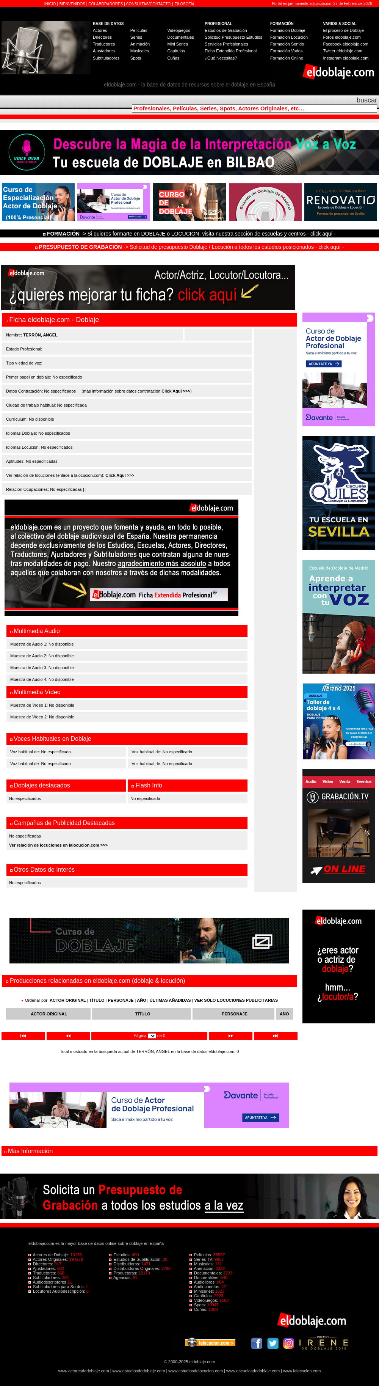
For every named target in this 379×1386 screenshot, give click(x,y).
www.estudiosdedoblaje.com (139, 1371)
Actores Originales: (48, 1259)
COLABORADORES (105, 4)
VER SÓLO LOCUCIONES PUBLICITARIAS (236, 1000)
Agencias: (121, 1277)
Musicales (139, 51)
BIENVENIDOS (73, 4)
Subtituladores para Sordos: (57, 1286)
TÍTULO (97, 1000)
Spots (135, 58)
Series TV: (202, 1259)
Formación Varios (286, 51)
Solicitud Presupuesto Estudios (233, 37)
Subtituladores (106, 58)
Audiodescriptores (47, 1282)
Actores (100, 30)
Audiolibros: (203, 1282)
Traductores (104, 44)
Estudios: (120, 1254)
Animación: (203, 1268)
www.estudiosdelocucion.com (195, 1371)
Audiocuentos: (205, 1286)
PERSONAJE (121, 1000)
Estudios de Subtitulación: (136, 1259)
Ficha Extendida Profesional (231, 51)
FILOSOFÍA (184, 4)
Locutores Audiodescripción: (57, 1291)
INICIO (50, 4)
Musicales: (202, 1264)
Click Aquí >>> (175, 391)
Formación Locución (289, 37)
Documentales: (206, 1273)
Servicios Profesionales (226, 44)
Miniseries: (202, 1291)
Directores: (41, 1264)
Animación (140, 44)
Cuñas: (199, 1309)
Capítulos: (202, 1295)
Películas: (201, 1254)
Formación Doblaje (287, 30)
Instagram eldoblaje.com (346, 58)
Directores (102, 37)
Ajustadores (104, 51)
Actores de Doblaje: (49, 1254)
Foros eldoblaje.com (342, 37)
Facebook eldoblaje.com (345, 44)
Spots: (198, 1305)
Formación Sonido (287, 44)
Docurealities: (205, 1277)
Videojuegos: (204, 1300)
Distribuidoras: (125, 1264)
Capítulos (176, 51)
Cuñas (173, 58)
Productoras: (124, 1273)
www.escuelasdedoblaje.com (253, 1371)
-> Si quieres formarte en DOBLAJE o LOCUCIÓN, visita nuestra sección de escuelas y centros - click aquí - (190, 234)
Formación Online (286, 58)
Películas (138, 30)
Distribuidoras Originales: (135, 1268)
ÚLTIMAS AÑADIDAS (170, 1000)
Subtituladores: (45, 1277)
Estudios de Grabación (226, 30)
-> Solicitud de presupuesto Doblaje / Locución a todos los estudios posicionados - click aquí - (189, 247)
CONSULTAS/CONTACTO (148, 4)
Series (136, 37)
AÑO (141, 1000)
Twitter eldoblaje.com (342, 51)
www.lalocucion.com (302, 1371)
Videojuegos (178, 30)
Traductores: (42, 1273)
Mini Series (177, 44)
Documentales (180, 37)
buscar (367, 100)
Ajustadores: (42, 1268)
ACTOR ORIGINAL (68, 1000)
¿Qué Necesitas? (221, 58)
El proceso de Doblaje (343, 30)
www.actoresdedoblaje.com (83, 1371)
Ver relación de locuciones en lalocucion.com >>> (58, 845)
